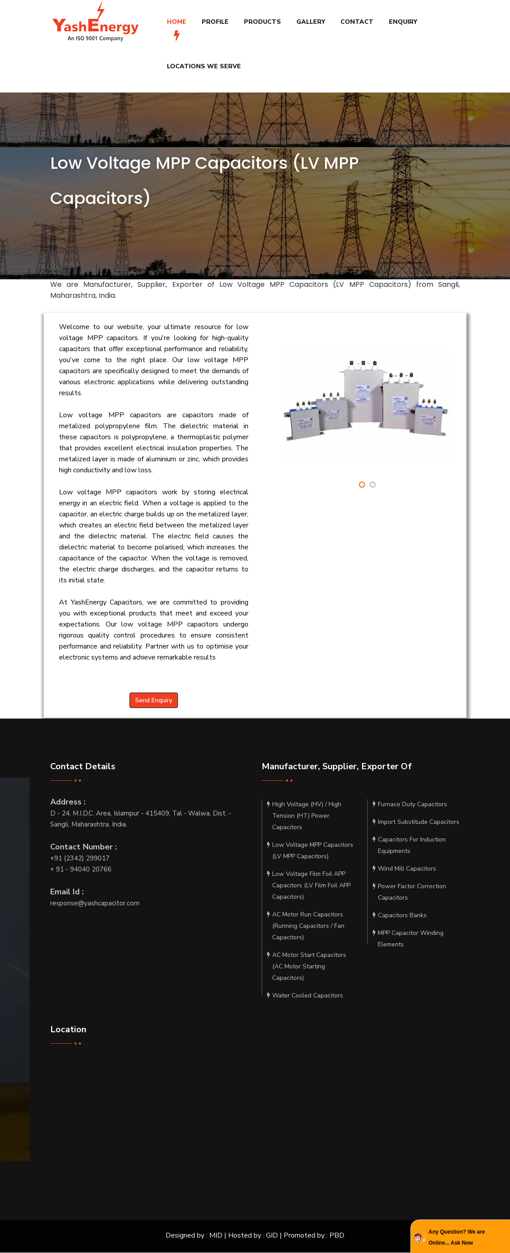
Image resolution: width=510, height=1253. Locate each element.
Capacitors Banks (400, 916)
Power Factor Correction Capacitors (409, 893)
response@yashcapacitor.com (95, 903)
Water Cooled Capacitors (305, 996)
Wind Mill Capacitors (404, 869)
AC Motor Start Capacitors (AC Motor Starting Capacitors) (306, 967)
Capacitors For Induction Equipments (409, 846)
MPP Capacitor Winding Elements (408, 940)
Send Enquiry (153, 700)
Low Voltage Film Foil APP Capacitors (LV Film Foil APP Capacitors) (309, 886)
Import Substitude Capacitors (416, 823)
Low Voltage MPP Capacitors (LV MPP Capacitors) (310, 852)
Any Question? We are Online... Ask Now (457, 1237)
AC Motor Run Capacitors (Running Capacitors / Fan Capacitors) (305, 927)
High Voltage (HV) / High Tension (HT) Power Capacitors (304, 817)
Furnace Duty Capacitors (410, 805)
